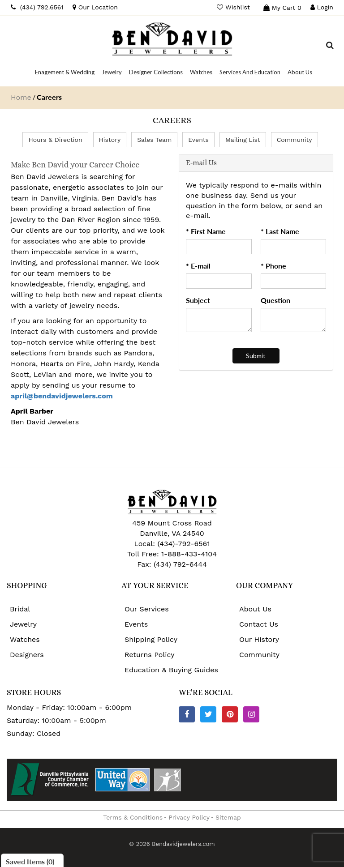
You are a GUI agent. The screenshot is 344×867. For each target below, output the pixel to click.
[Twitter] (208, 714)
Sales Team (154, 139)
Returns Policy (150, 654)
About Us (255, 609)
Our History (259, 639)
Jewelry (23, 624)
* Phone (273, 265)
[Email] (219, 281)
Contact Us (258, 624)
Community (294, 139)
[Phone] (294, 281)
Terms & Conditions (133, 817)
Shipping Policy (151, 639)
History (110, 139)
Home (21, 97)
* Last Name (280, 231)
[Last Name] (294, 246)
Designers (27, 654)
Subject (198, 300)
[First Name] (219, 246)
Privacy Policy (189, 817)
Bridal (20, 609)
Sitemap (228, 817)
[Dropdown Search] (330, 46)
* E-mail (198, 265)
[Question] (294, 320)
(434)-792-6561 (182, 543)
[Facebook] (187, 714)
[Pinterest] (230, 714)
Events (198, 139)
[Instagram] (251, 714)
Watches (25, 639)
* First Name (206, 231)
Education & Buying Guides (171, 670)
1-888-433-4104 (189, 554)
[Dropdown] (64, 72)
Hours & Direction (55, 139)
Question (275, 300)
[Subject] (219, 320)
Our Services (147, 609)
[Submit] (255, 355)
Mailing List (242, 139)
